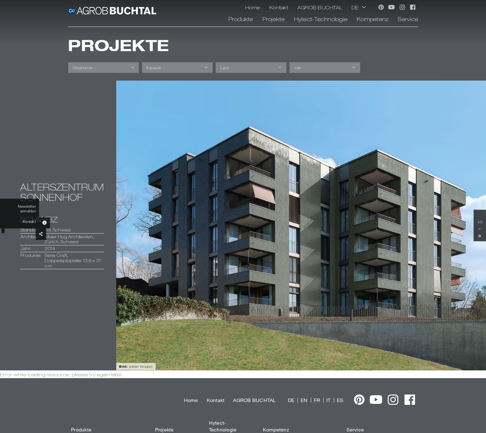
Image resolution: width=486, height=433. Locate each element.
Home (252, 7)
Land (224, 67)
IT (328, 400)
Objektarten (83, 67)
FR (317, 400)
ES (340, 400)
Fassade (154, 67)
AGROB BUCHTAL (320, 7)
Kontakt (278, 7)
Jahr (298, 67)
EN (304, 400)
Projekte (274, 18)
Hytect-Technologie (321, 18)
